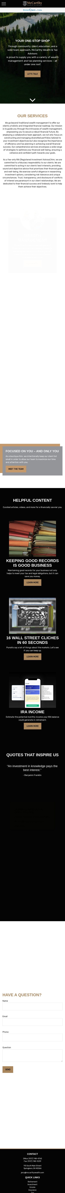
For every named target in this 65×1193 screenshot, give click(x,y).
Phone (6, 1032)
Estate (32, 1187)
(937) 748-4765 (35, 1159)
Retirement (32, 1182)
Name (5, 1001)
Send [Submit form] (7, 1069)
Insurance (32, 1190)
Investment (32, 1184)
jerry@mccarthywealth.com (32, 1173)
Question (7, 1047)
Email (5, 1016)
